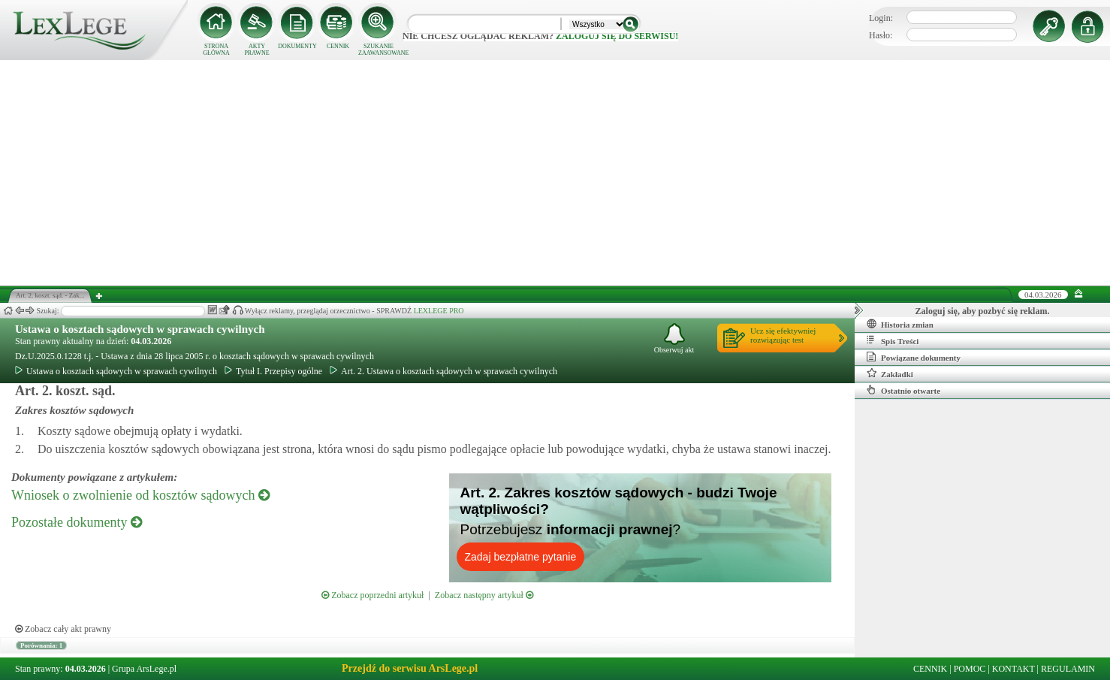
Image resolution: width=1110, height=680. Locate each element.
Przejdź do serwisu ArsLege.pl (410, 668)
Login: (881, 18)
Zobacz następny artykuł (484, 595)
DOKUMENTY (297, 46)
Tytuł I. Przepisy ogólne (273, 371)
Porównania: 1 (41, 645)
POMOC (970, 668)
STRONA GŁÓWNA (216, 49)
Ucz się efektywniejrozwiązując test (783, 335)
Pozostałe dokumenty (76, 522)
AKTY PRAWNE (256, 49)
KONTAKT (1013, 668)
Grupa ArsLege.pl (144, 668)
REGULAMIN (1068, 668)
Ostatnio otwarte (903, 390)
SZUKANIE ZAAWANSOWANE (378, 49)
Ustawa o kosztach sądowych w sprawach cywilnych (140, 329)
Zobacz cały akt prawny (63, 629)
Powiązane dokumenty (914, 357)
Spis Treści (892, 340)
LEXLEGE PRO (439, 311)
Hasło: (880, 35)
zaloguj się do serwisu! (617, 36)
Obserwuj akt (674, 338)
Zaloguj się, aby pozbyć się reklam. (982, 311)
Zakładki (890, 373)
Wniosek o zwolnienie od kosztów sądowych (140, 495)
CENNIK (338, 46)
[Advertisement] (555, 173)
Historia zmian (900, 324)
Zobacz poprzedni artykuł (372, 595)
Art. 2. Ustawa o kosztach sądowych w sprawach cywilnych (443, 371)
